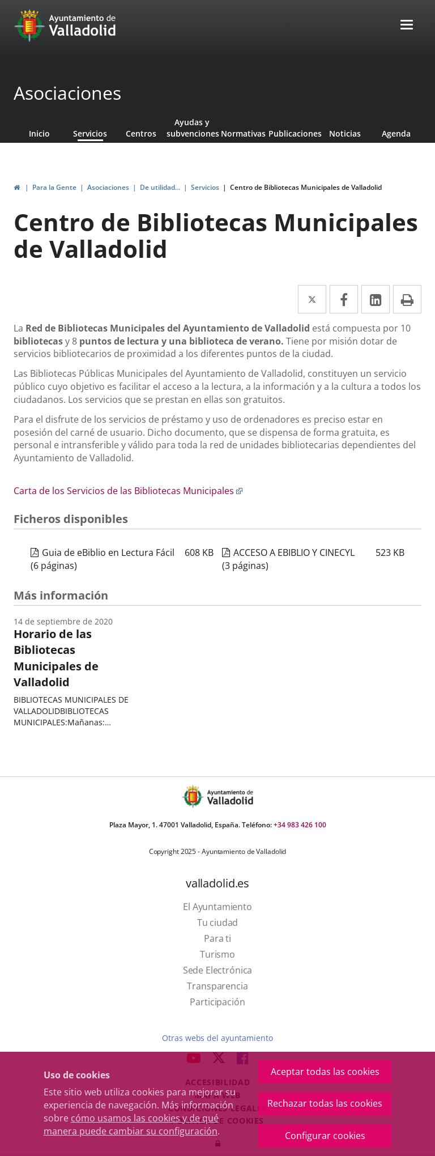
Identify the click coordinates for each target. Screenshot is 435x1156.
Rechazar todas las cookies (324, 1103)
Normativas (243, 133)
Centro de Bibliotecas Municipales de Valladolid (306, 187)
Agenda (396, 133)
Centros (141, 133)
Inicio (39, 133)
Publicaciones (293, 133)
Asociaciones (67, 93)
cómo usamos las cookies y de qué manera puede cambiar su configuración (131, 1124)
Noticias (345, 133)
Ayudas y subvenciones (192, 128)
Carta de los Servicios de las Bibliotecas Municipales (128, 490)
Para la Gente (54, 187)
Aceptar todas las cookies (325, 1071)
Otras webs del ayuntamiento (217, 1037)
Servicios (90, 133)
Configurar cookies (325, 1135)
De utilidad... (160, 187)
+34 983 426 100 (300, 825)
